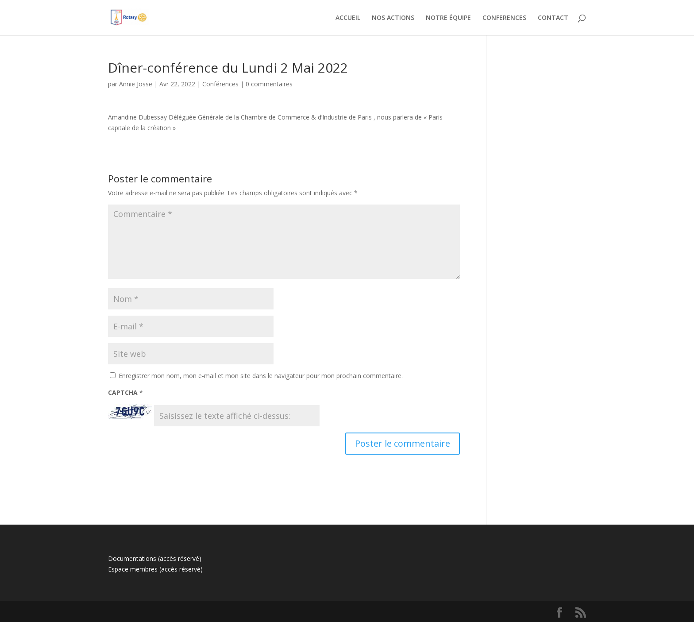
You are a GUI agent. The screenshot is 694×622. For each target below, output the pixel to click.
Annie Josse (135, 84)
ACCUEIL (347, 18)
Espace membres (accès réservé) (155, 569)
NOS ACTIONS (393, 18)
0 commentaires (269, 84)
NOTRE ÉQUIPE (448, 18)
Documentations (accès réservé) (154, 558)
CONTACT (553, 18)
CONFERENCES (504, 18)
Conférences (220, 84)
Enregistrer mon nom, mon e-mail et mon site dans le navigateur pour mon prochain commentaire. (261, 375)
